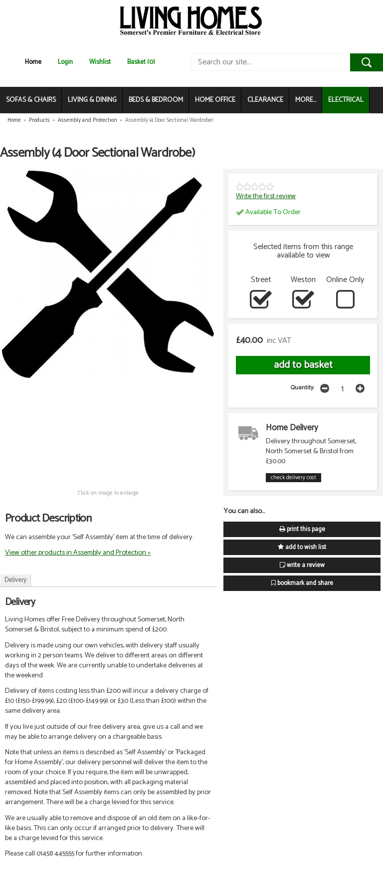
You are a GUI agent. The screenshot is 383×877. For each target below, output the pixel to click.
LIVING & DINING (92, 100)
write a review (302, 565)
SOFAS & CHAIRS (31, 100)
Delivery (15, 580)
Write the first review (266, 196)
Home (33, 62)
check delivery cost (293, 477)
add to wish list (302, 547)
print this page (302, 529)
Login (65, 62)
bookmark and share (302, 583)
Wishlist (100, 62)
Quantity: (302, 387)
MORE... (305, 100)
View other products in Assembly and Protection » (78, 553)
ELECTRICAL (346, 100)
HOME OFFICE (215, 100)
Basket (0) (141, 62)
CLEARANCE (265, 100)
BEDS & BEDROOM (156, 100)
